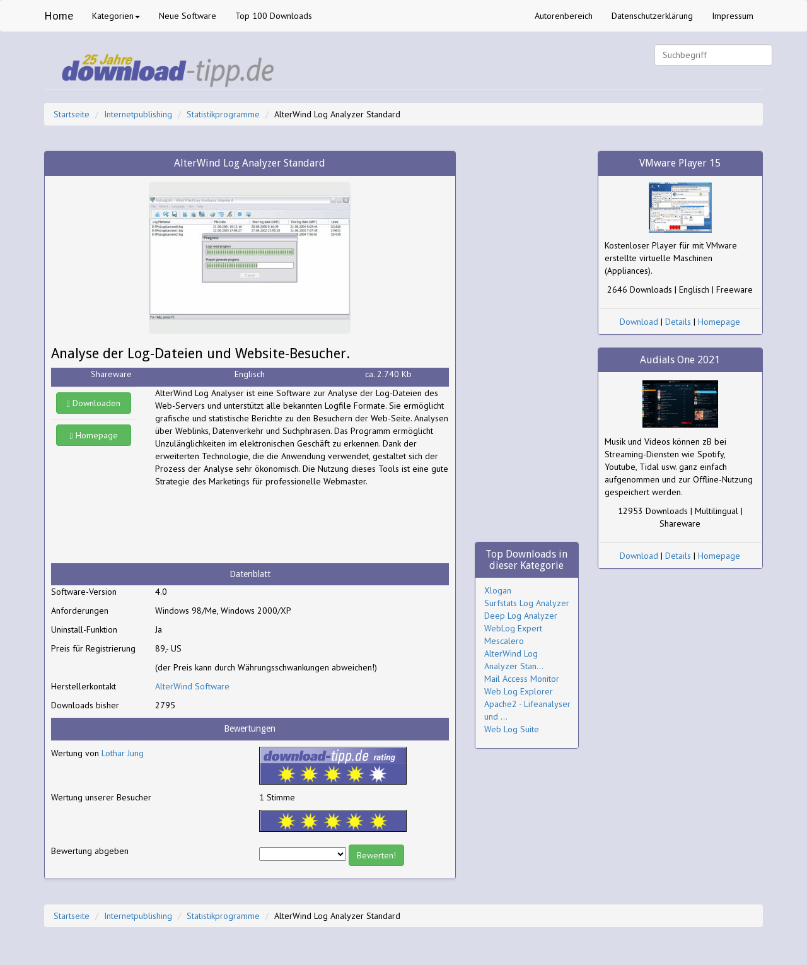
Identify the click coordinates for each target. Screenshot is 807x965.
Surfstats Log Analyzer (526, 603)
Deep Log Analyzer (520, 615)
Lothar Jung (123, 753)
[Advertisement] (256, 525)
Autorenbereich (564, 15)
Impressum (732, 15)
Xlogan (497, 590)
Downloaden (93, 403)
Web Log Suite (511, 729)
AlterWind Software (192, 686)
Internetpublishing (138, 114)
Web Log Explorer (518, 691)
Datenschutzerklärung (652, 15)
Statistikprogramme (223, 114)
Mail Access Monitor (521, 678)
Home (58, 15)
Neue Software (187, 15)
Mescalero (504, 640)
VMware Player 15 (680, 163)
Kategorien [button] (116, 15)
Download (639, 321)
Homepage (94, 435)
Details (678, 321)
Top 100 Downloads (273, 15)
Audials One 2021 (680, 360)
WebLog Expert (513, 628)
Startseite (72, 114)
